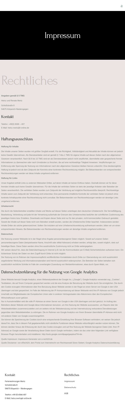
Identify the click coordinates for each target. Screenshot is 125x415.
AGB (66, 393)
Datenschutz (70, 387)
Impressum (69, 381)
